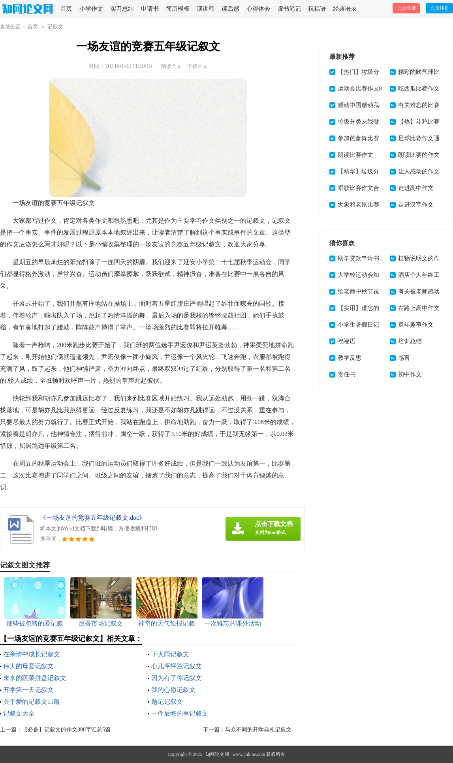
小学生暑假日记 (358, 324)
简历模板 (178, 9)
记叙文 (55, 27)
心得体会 (258, 9)
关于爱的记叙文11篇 (31, 701)
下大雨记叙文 (170, 654)
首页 (66, 9)
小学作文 (91, 9)
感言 (404, 358)
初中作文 (410, 374)
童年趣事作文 (416, 324)
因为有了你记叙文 (176, 678)
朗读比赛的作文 (419, 155)
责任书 (346, 374)
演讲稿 (205, 9)
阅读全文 (171, 66)
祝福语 (317, 9)
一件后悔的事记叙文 (179, 713)
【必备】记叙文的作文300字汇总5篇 (66, 730)
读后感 (230, 9)
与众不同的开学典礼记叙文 (258, 730)
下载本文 (197, 66)
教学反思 (349, 358)
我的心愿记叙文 (173, 689)
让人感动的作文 (419, 171)
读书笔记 (289, 9)
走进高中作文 (416, 188)
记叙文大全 (19, 713)
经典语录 (345, 9)
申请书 (150, 9)
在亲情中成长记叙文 (31, 654)
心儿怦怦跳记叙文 (176, 666)
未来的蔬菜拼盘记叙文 (34, 678)
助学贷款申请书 (358, 258)
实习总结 (122, 9)
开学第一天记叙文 (28, 689)
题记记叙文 (167, 701)
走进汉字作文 (416, 204)
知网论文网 (217, 754)
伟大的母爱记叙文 (28, 666)
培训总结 (410, 341)
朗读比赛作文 (355, 155)
